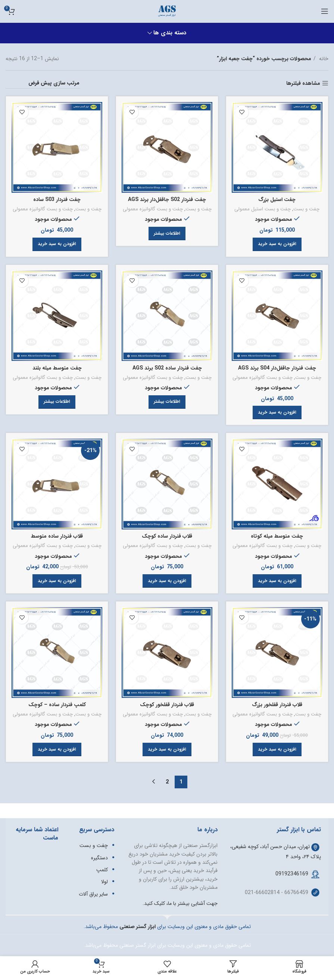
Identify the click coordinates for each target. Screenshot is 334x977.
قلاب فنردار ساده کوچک (167, 536)
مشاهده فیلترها (303, 83)
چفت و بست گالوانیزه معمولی (152, 209)
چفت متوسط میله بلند (57, 368)
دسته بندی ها (170, 33)
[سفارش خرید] (43, 83)
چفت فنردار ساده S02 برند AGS (167, 368)
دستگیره (99, 858)
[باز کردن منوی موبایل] (324, 11)
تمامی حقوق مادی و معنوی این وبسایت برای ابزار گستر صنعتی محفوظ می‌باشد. (167, 946)
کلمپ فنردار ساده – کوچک (57, 705)
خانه (323, 59)
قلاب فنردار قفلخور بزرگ (277, 705)
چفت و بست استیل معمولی (262, 209)
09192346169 (291, 874)
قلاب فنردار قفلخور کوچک (167, 705)
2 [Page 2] (167, 782)
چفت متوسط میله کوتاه (277, 536)
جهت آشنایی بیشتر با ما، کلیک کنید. (180, 903)
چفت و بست (307, 209)
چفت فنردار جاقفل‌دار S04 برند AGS (277, 368)
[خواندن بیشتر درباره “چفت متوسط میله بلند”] (56, 402)
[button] (277, 244)
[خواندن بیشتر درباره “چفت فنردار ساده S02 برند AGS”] (167, 402)
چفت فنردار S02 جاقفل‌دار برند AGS (167, 199)
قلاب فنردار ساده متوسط (57, 536)
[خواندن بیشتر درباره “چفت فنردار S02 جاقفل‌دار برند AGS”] (167, 233)
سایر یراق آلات (93, 894)
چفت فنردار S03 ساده (57, 199)
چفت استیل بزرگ (277, 199)
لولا (104, 882)
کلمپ (102, 870)
